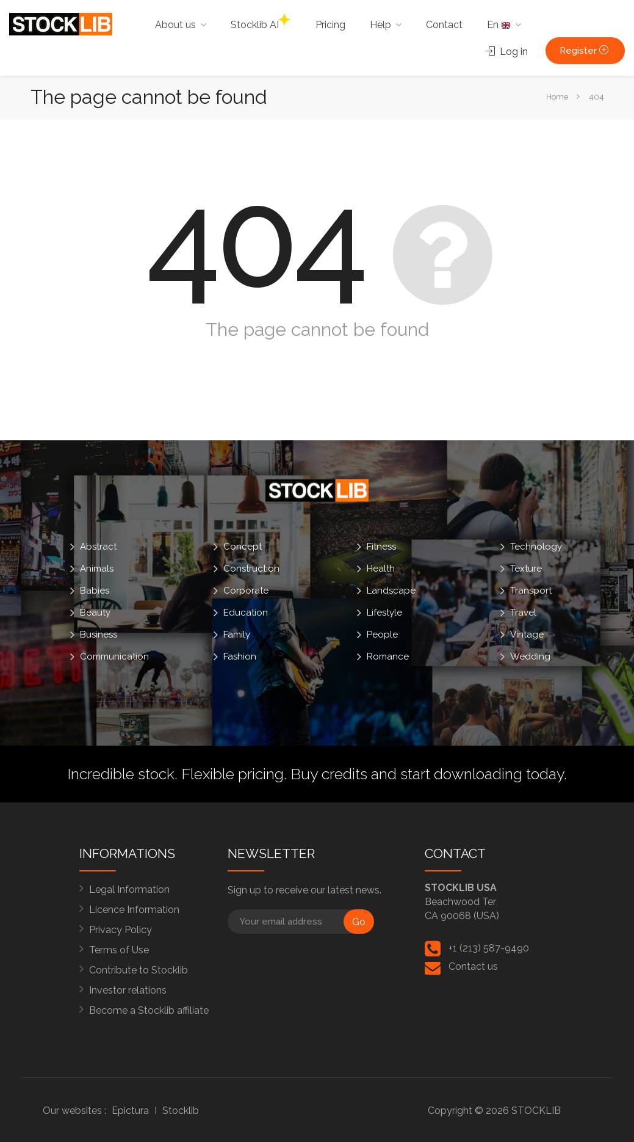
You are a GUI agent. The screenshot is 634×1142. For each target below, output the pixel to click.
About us (175, 25)
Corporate (245, 590)
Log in (507, 51)
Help (380, 25)
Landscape (391, 590)
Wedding (530, 656)
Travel (523, 612)
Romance (388, 656)
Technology (536, 546)
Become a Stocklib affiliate (149, 1010)
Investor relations (128, 990)
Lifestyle (384, 612)
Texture (526, 568)
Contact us (473, 966)
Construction (251, 568)
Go (359, 922)
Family (236, 634)
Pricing (330, 25)
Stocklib (180, 1110)
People (382, 634)
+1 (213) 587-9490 (488, 948)
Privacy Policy (120, 930)
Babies (94, 590)
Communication (114, 656)
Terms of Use (119, 950)
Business (98, 634)
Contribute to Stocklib (138, 970)
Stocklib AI (260, 22)
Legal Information (129, 889)
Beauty (95, 612)
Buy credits (328, 774)
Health (381, 568)
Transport (531, 590)
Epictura (130, 1110)
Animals (96, 568)
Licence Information (134, 909)
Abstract (98, 546)
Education (245, 612)
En (499, 25)
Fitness (381, 546)
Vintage (527, 634)
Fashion (239, 656)
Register (585, 50)
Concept (242, 546)
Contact (444, 25)
